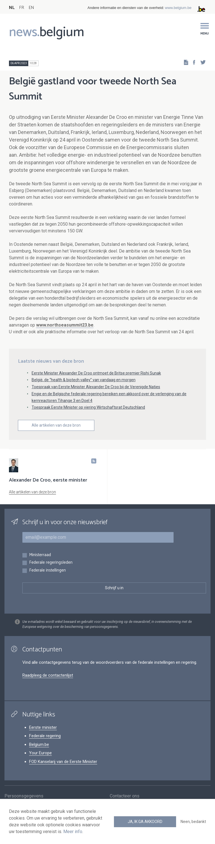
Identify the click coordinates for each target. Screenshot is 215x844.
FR (21, 7)
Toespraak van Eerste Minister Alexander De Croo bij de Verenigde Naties (96, 387)
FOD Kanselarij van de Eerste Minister (63, 761)
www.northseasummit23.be (65, 325)
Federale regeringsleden (51, 562)
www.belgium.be (178, 8)
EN (31, 7)
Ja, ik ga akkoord (145, 821)
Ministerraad (40, 555)
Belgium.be (39, 744)
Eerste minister (43, 727)
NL (12, 7)
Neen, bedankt (193, 821)
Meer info (72, 831)
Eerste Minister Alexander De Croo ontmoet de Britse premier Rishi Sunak (96, 373)
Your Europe (40, 752)
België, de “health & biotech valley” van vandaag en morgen (83, 380)
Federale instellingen (47, 570)
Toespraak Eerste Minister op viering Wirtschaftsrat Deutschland (88, 407)
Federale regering (45, 735)
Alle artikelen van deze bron (56, 425)
